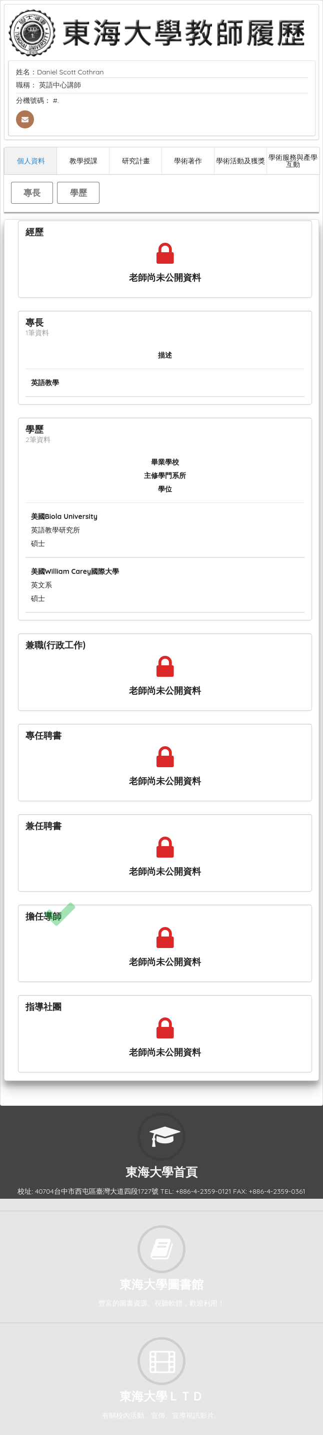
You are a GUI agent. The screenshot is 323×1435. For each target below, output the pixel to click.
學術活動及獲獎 (240, 160)
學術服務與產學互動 (293, 160)
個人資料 (31, 160)
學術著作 (188, 160)
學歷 (78, 192)
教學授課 (84, 160)
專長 (32, 192)
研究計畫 (136, 160)
